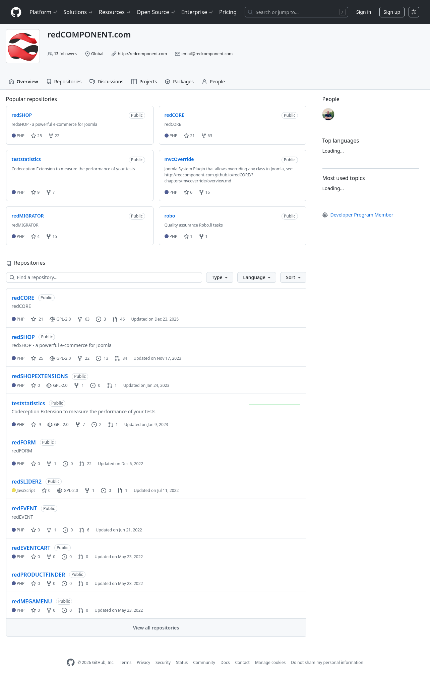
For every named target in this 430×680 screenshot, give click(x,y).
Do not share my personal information (327, 662)
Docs (225, 662)
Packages (179, 81)
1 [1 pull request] (112, 385)
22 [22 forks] (83, 358)
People (213, 81)
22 (53, 136)
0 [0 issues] (95, 385)
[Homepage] (16, 12)
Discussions (106, 81)
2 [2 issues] (96, 424)
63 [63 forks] (83, 319)
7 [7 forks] (80, 424)
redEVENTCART (31, 547)
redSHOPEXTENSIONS (40, 376)
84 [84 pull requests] (121, 358)
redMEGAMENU (32, 601)
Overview (23, 81)
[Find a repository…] (104, 277)
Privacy (143, 662)
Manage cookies (270, 662)
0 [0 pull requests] (83, 557)
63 (206, 136)
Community (204, 662)
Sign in (363, 12)
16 (204, 192)
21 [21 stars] (37, 319)
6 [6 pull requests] (84, 530)
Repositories (64, 81)
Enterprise (197, 12)
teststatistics (28, 403)
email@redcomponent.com (207, 54)
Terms (125, 662)
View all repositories (156, 627)
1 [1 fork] (79, 385)
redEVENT (24, 508)
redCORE (23, 298)
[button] (219, 277)
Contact (242, 662)
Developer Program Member (357, 214)
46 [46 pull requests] (118, 319)
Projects (144, 81)
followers (65, 54)
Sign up (392, 12)
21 (189, 136)
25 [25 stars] (37, 358)
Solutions (78, 12)
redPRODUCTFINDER (38, 574)
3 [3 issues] (101, 319)
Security (163, 662)
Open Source (156, 12)
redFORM (24, 442)
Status (182, 662)
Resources (115, 12)
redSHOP (23, 337)
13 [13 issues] (102, 358)
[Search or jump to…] (296, 12)
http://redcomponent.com (142, 54)
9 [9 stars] (36, 424)
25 (36, 136)
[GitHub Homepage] (71, 662)
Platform (43, 12)
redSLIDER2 (27, 481)
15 (51, 236)
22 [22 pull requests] (85, 463)
